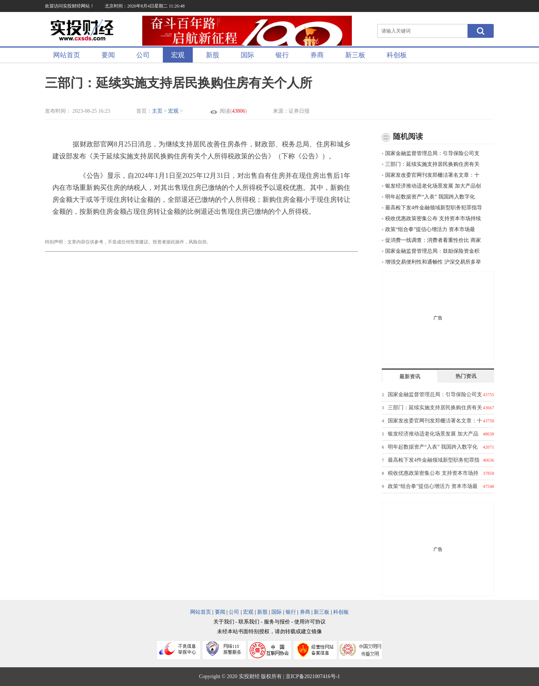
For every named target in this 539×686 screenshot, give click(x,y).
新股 (212, 55)
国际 (247, 55)
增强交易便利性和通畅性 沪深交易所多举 (431, 262)
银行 (282, 55)
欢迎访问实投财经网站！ (69, 6)
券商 (317, 55)
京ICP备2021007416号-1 (313, 676)
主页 (157, 111)
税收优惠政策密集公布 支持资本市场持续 (431, 218)
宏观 (178, 55)
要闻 (108, 55)
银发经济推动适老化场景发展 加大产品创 (431, 186)
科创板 (397, 55)
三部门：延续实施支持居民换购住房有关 (430, 164)
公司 (143, 55)
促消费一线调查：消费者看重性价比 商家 (431, 240)
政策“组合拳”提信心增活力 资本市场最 (428, 229)
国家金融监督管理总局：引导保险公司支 (430, 153)
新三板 (355, 55)
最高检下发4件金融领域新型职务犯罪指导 (432, 207)
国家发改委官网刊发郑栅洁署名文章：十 (430, 175)
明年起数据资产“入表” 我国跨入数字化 (428, 197)
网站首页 (66, 55)
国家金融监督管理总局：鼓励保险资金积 (430, 251)
